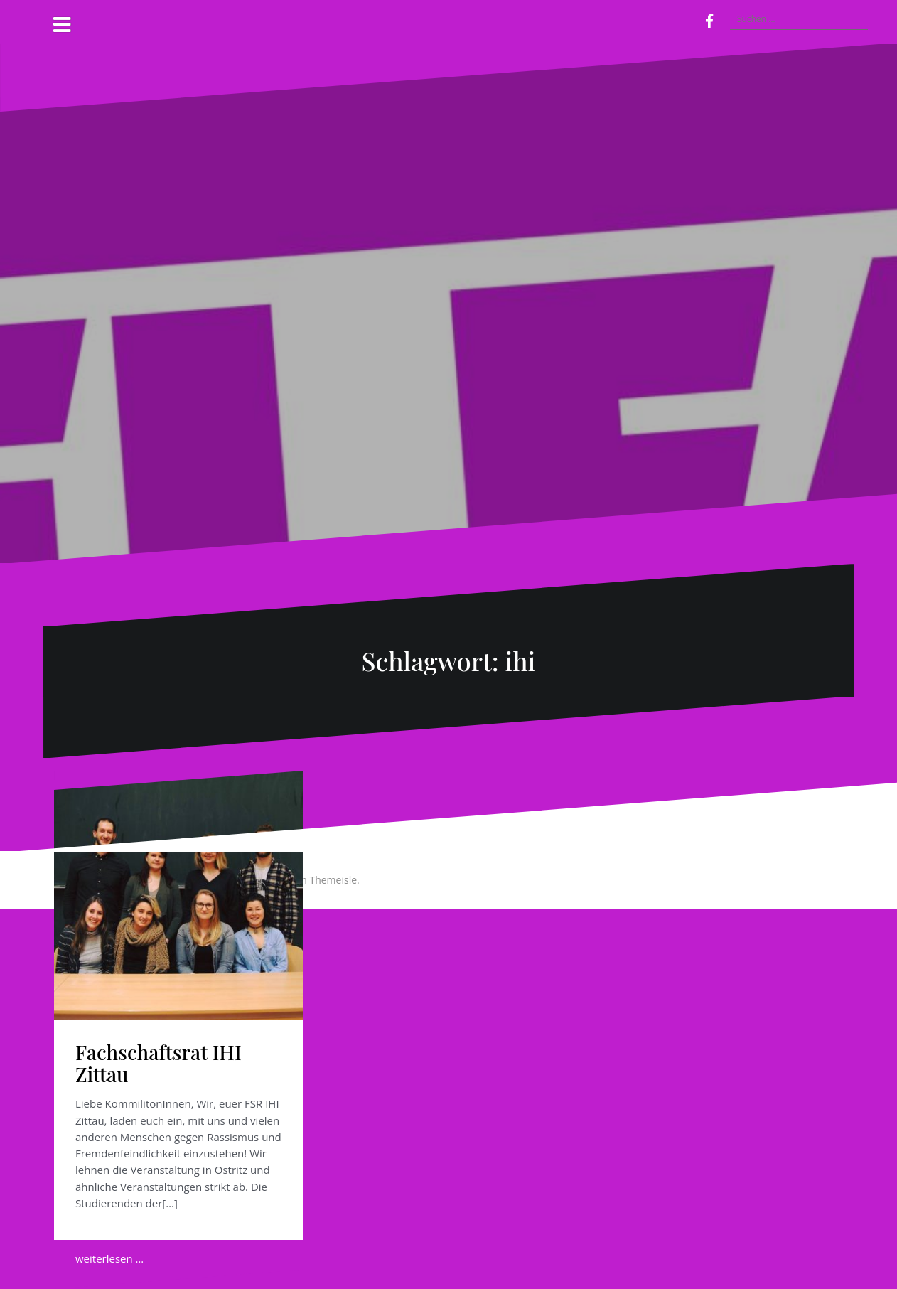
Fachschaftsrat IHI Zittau (158, 1063)
